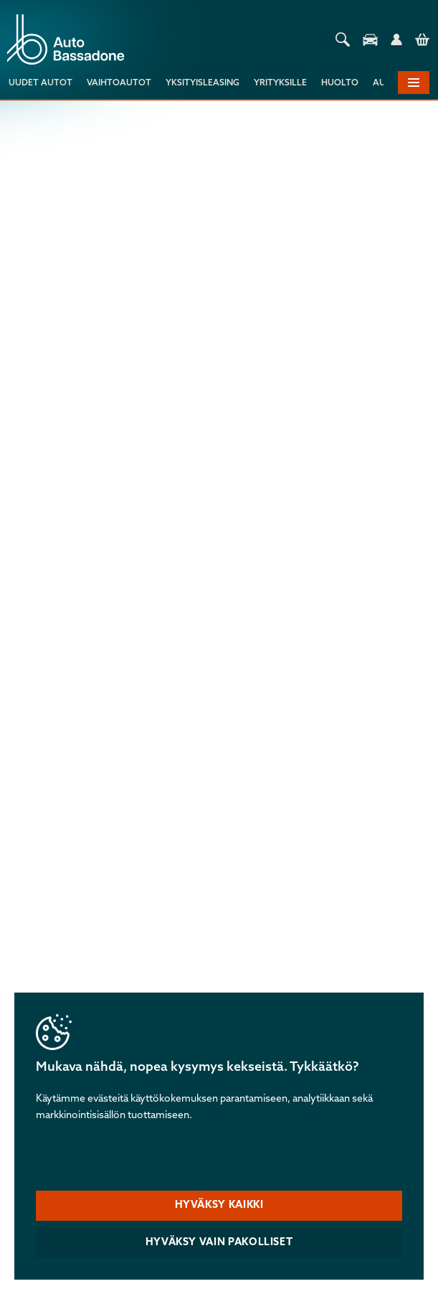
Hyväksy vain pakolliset (219, 1242)
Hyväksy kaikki (219, 1205)
